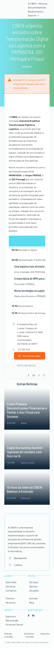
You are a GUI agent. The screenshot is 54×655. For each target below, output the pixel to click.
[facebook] (28, 615)
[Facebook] (28, 375)
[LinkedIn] (33, 375)
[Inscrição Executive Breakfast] (29, 356)
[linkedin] (33, 615)
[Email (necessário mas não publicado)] (44, 375)
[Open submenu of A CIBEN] (37, 4)
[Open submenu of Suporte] (37, 15)
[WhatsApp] (39, 375)
